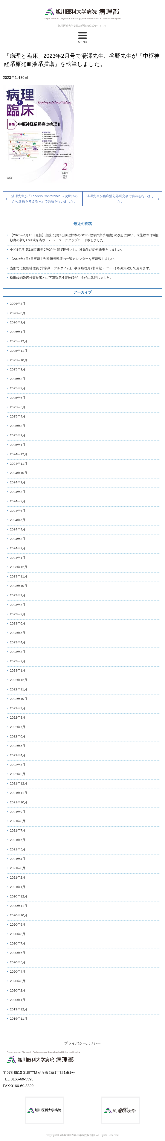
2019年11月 (18, 1018)
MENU (82, 37)
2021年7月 (18, 830)
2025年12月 (18, 341)
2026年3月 (18, 313)
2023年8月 (18, 604)
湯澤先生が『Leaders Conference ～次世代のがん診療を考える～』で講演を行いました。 (44, 198)
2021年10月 (18, 802)
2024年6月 (18, 510)
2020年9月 (18, 924)
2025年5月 (18, 407)
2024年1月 (18, 557)
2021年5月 (18, 849)
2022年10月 (18, 699)
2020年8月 (18, 934)
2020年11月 (18, 906)
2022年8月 (18, 717)
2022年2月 (18, 774)
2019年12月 (18, 1009)
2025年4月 (18, 416)
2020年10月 (18, 915)
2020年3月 (18, 981)
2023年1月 (18, 670)
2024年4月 (18, 529)
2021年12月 (18, 783)
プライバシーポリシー (82, 1043)
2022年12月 (18, 680)
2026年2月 (18, 322)
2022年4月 (18, 755)
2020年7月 (18, 943)
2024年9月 (18, 482)
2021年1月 (18, 887)
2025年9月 (18, 369)
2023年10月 (18, 586)
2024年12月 (18, 454)
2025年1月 (18, 444)
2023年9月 (18, 595)
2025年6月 (18, 397)
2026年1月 (18, 332)
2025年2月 (18, 435)
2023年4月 (18, 642)
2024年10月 (18, 473)
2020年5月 (18, 962)
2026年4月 (18, 303)
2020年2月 (18, 990)
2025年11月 (18, 350)
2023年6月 (18, 623)
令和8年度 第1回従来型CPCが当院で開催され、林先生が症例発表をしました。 (67, 249)
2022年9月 (18, 708)
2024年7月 (18, 501)
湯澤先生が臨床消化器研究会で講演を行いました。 (120, 198)
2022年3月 (18, 764)
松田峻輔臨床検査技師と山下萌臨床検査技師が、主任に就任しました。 (61, 277)
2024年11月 (18, 463)
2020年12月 (18, 896)
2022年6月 (18, 736)
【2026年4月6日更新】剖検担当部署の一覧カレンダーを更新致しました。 (64, 258)
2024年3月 (18, 539)
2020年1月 (18, 1000)
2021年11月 (18, 793)
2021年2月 (18, 877)
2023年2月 (18, 661)
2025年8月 (18, 379)
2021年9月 (18, 811)
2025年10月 (18, 360)
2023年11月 (18, 576)
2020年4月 (18, 971)
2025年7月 (18, 388)
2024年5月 (18, 520)
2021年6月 (18, 840)
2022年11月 (18, 689)
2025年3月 (18, 426)
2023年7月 (18, 614)
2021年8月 (18, 821)
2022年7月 (18, 727)
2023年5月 (18, 633)
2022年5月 (18, 746)
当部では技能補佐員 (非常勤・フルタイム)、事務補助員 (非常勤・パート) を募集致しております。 (81, 268)
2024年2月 (18, 548)
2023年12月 (18, 567)
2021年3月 (18, 868)
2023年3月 (18, 652)
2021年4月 (18, 859)
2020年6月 (18, 953)
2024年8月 (18, 492)
